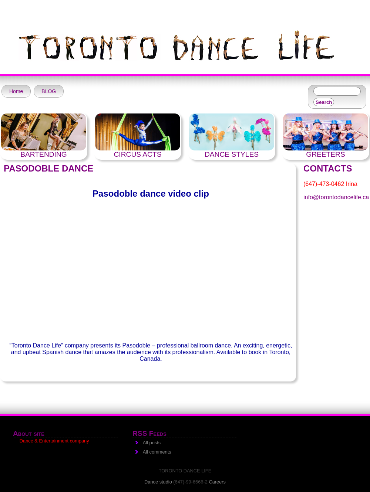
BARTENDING (43, 154)
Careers (217, 482)
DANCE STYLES (232, 154)
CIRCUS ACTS (138, 154)
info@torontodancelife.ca (336, 197)
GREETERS (325, 154)
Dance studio (158, 482)
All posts (152, 442)
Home (16, 91)
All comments (157, 452)
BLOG (48, 91)
